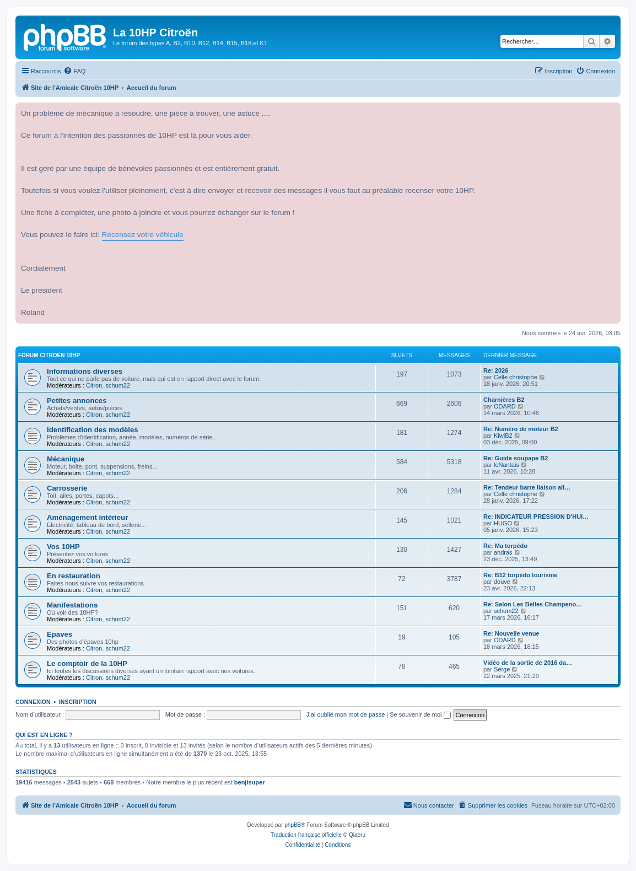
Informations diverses (84, 371)
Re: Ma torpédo (505, 545)
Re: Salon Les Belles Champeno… (532, 604)
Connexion (33, 701)
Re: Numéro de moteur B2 (520, 429)
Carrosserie (67, 488)
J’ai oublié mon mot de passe (345, 714)
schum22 (117, 385)
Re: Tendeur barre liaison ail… (526, 487)
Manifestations (72, 605)
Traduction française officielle (306, 835)
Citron (94, 385)
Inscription (77, 701)
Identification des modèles (92, 430)
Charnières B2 (504, 399)
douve (502, 581)
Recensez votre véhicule (143, 234)
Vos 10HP (63, 546)
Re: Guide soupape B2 (515, 458)
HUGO (503, 523)
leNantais (506, 464)
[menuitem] (74, 71)
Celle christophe (515, 377)
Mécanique (65, 459)
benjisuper (249, 782)
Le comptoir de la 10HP (87, 663)
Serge (502, 669)
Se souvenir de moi (420, 714)
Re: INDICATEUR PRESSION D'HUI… (536, 516)
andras (503, 552)
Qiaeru (357, 835)
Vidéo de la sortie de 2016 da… (527, 662)
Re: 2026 (495, 370)
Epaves (59, 634)
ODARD (505, 406)
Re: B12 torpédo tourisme (520, 575)
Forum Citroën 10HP (49, 355)
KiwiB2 (503, 435)
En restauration (73, 576)
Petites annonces (76, 400)
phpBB (292, 825)
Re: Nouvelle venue (511, 633)
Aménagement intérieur (87, 517)
